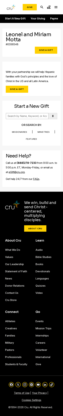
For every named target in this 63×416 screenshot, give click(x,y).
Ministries (44, 132)
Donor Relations (14, 285)
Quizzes (40, 285)
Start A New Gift (15, 18)
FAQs (36, 179)
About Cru (35, 228)
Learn (39, 240)
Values (9, 257)
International (42, 357)
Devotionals (42, 271)
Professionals (13, 357)
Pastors (9, 349)
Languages (42, 278)
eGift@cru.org (17, 172)
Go (37, 312)
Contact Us (11, 292)
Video (39, 292)
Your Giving (38, 18)
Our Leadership (14, 264)
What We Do (12, 249)
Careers (40, 342)
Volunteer (41, 349)
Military (9, 342)
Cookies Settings (31, 400)
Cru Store (11, 300)
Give (30, 7)
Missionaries (19, 132)
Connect (12, 312)
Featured (31, 139)
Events (39, 321)
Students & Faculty (16, 364)
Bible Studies (43, 257)
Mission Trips (43, 328)
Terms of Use (22, 392)
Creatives (11, 328)
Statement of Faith (16, 271)
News (8, 278)
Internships (42, 335)
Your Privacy (39, 392)
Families (10, 335)
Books (39, 264)
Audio (39, 249)
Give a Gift (46, 50)
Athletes (10, 321)
